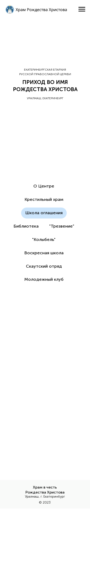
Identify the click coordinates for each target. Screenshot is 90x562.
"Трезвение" (61, 226)
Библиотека (26, 226)
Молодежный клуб (44, 279)
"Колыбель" (43, 239)
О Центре (43, 186)
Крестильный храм (43, 199)
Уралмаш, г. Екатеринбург (45, 496)
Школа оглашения (44, 212)
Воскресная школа (44, 252)
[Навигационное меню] (81, 9)
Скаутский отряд (44, 266)
